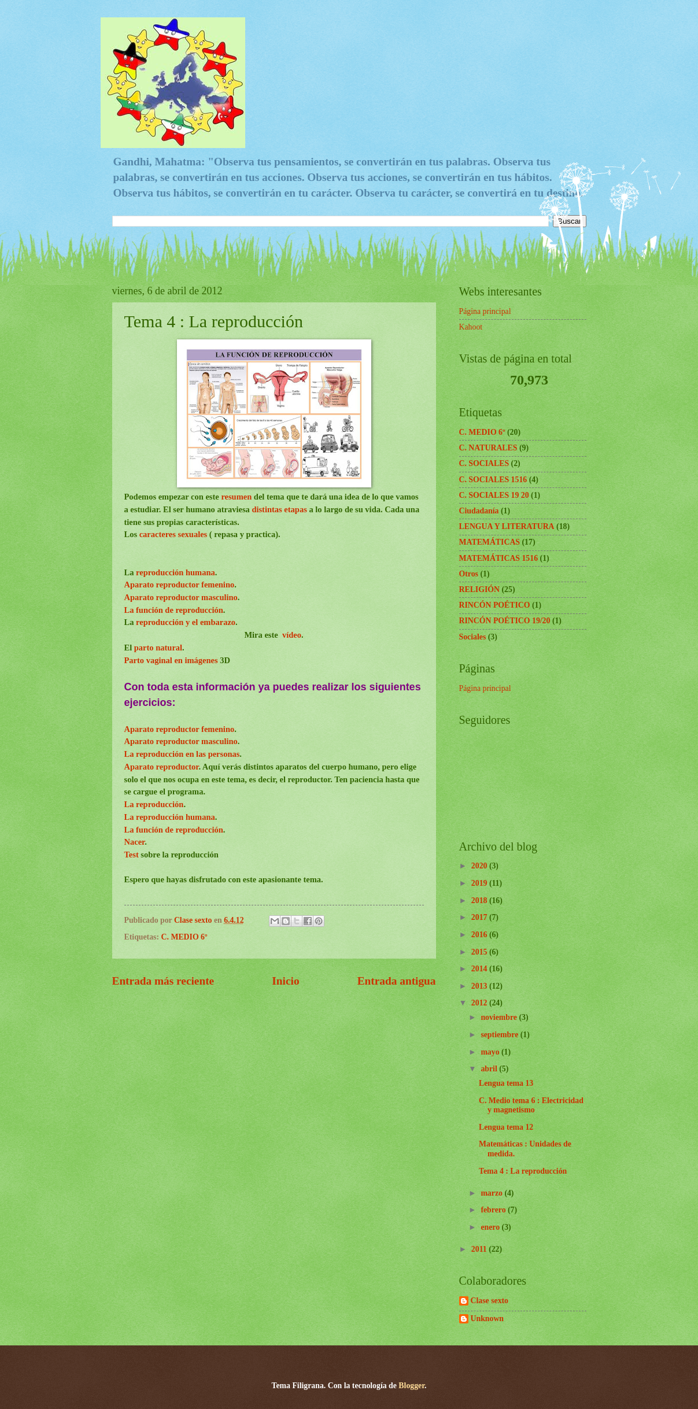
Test (132, 854)
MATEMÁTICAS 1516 (498, 558)
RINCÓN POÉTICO (494, 605)
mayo (491, 1052)
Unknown (487, 1318)
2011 (480, 1249)
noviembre (500, 1017)
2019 (480, 883)
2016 (480, 934)
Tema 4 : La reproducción (523, 1171)
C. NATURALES (488, 447)
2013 (480, 986)
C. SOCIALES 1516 (493, 479)
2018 (480, 900)
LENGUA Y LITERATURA (507, 526)
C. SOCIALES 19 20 (494, 495)
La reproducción (154, 804)
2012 (480, 1002)
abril (490, 1068)
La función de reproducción (173, 610)
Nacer (134, 841)
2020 (480, 865)
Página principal (485, 311)
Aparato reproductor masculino (181, 597)
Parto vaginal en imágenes (171, 660)
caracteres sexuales (172, 534)
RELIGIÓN (479, 589)
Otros (468, 573)
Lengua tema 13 (506, 1083)
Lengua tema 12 (506, 1127)
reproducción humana (175, 572)
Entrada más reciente (163, 981)
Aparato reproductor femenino (179, 584)
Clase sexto (490, 1300)
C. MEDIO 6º (184, 937)
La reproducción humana (169, 817)
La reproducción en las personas (182, 754)
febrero (494, 1209)
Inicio (285, 981)
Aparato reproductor (161, 766)
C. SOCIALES (484, 463)
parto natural (158, 647)
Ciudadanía (479, 510)
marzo (492, 1193)
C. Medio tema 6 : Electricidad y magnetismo (531, 1105)
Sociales (472, 637)
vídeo (291, 634)
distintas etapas (279, 509)
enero (491, 1227)
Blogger (411, 1385)
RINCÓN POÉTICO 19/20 (505, 620)
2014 (480, 968)
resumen (237, 496)
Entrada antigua (396, 981)
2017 (480, 917)
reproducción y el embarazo (185, 622)
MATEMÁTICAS (489, 542)
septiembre (500, 1034)
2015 (480, 952)
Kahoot (471, 327)
